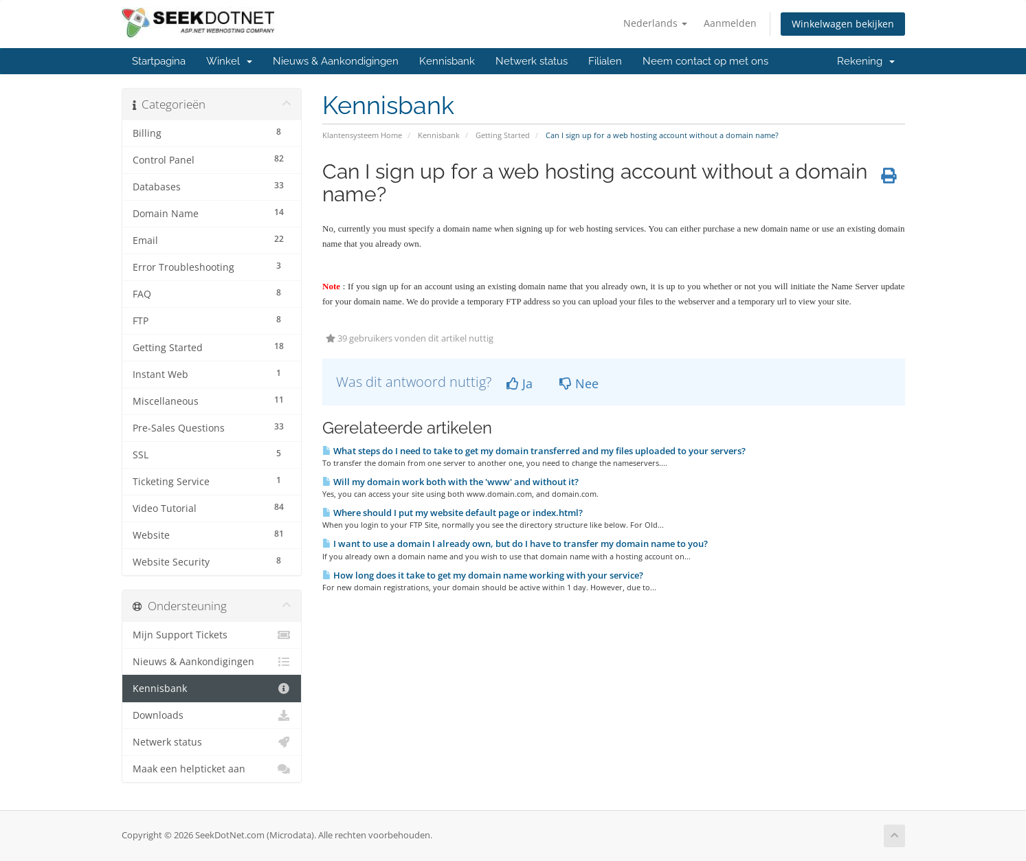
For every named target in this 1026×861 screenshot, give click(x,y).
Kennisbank (447, 61)
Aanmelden (730, 23)
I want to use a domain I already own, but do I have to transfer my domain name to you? (515, 543)
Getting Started (503, 135)
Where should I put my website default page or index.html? (452, 512)
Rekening (866, 61)
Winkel (229, 61)
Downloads (212, 715)
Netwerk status (531, 61)
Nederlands (655, 23)
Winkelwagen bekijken (843, 23)
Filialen (605, 61)
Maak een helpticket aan (212, 769)
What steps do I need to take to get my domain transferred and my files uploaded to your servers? (534, 451)
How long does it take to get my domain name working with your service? (482, 575)
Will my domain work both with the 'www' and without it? (450, 482)
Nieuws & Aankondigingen (336, 61)
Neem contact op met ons (705, 61)
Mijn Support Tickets (212, 635)
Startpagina (159, 61)
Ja (519, 383)
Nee (579, 383)
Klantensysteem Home (362, 135)
